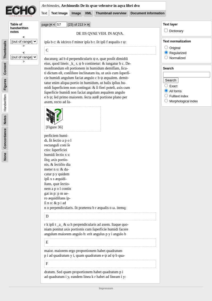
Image (76, 13)
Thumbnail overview (111, 13)
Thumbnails (5, 50)
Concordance (5, 138)
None (5, 157)
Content (5, 69)
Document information (147, 13)
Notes (5, 119)
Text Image (59, 13)
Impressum (106, 288)
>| (88, 25)
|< (51, 25)
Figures (5, 84)
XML (88, 13)
